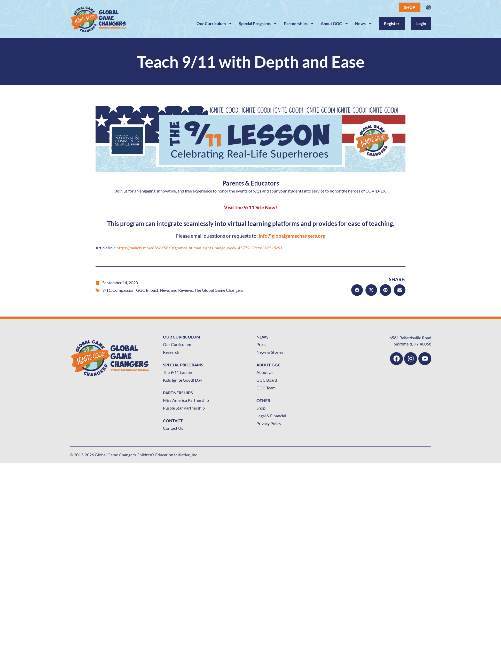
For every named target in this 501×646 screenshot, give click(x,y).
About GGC (335, 23)
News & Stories (269, 352)
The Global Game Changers (218, 290)
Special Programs (258, 23)
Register (392, 23)
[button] (357, 290)
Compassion (123, 290)
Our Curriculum (214, 23)
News (363, 23)
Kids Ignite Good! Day (182, 380)
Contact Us (173, 428)
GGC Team (266, 387)
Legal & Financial (271, 415)
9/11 (106, 290)
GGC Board (266, 380)
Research (171, 352)
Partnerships (299, 23)
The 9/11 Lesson (177, 372)
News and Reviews (176, 290)
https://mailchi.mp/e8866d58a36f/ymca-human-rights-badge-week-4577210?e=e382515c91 (199, 247)
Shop (409, 7)
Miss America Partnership (186, 400)
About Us (264, 372)
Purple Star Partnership (184, 407)
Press (261, 344)
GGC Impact (147, 290)
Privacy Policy (268, 423)
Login (421, 23)
